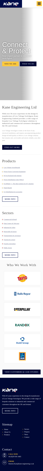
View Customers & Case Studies (21, 372)
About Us (7, 432)
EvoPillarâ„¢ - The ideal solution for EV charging (19, 184)
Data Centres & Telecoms (11, 223)
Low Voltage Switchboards (12, 167)
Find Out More (12, 147)
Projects (27, 432)
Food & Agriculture (10, 244)
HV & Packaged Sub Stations (13, 175)
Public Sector (8, 248)
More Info (10, 199)
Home (6, 429)
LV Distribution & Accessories (13, 192)
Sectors (26, 429)
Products (7, 435)
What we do (28, 64)
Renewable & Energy (10, 231)
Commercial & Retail (10, 219)
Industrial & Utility (9, 227)
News (26, 434)
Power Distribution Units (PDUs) (14, 180)
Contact (26, 437)
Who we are (10, 64)
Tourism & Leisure (9, 240)
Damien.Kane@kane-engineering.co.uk (21, 464)
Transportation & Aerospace (12, 235)
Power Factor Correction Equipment (15, 171)
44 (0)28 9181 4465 (14, 456)
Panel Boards (8, 188)
